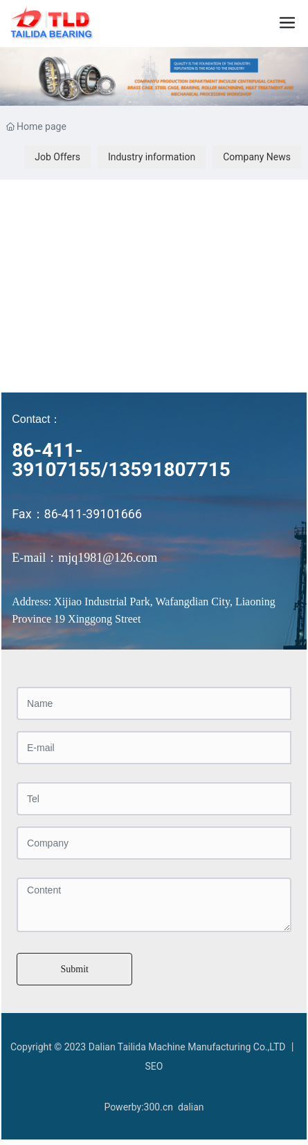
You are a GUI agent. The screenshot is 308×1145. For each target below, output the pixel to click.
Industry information (151, 156)
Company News (257, 156)
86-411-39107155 (56, 460)
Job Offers (57, 156)
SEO (154, 1066)
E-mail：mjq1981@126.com (84, 558)
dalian (191, 1107)
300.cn (158, 1107)
